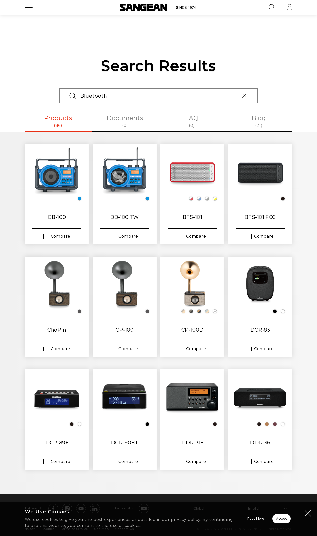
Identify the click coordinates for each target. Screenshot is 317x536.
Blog (258, 121)
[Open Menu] (28, 18)
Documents (125, 121)
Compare (61, 236)
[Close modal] (308, 507)
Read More (193, 516)
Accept (264, 516)
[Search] (158, 95)
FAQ (191, 121)
